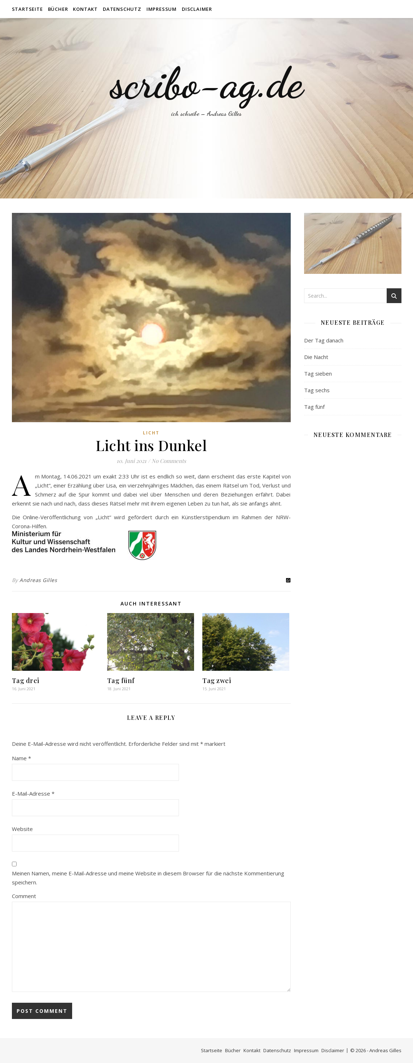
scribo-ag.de (206, 83)
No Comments (168, 460)
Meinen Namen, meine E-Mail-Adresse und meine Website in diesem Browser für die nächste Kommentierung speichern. (148, 878)
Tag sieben (318, 373)
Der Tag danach (323, 340)
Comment (24, 896)
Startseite (27, 9)
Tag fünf (121, 680)
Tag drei (25, 680)
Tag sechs (317, 390)
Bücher (58, 9)
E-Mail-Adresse (33, 793)
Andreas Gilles (38, 580)
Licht (151, 433)
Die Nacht (316, 356)
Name (21, 758)
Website (22, 828)
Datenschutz (122, 9)
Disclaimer (197, 9)
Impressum (161, 9)
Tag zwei (216, 680)
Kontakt (85, 9)
